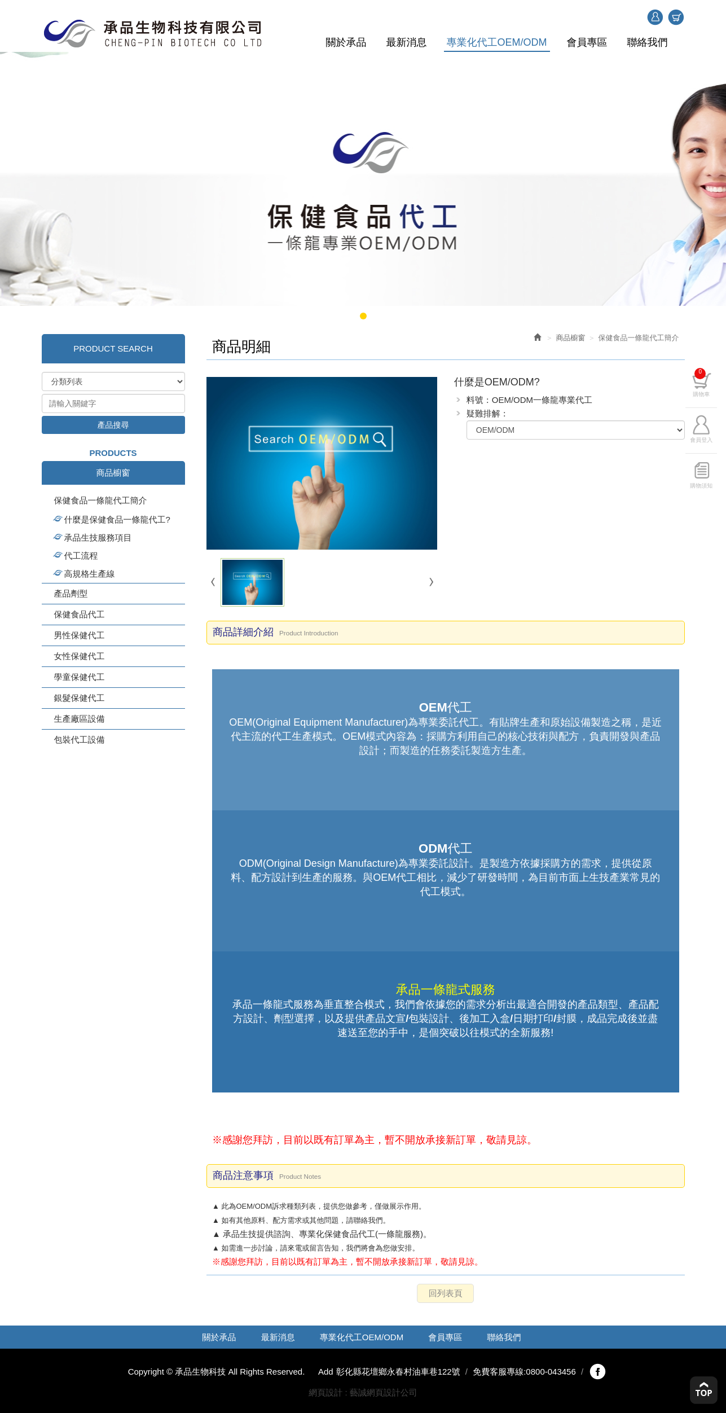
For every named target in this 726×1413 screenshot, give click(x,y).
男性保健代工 (79, 635)
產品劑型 (71, 593)
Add (325, 1371)
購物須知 (708, 483)
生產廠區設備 (79, 718)
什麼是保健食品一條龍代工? (117, 519)
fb (597, 1372)
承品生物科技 (153, 33)
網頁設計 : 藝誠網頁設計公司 (363, 1392)
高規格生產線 (89, 573)
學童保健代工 (79, 677)
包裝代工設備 (79, 739)
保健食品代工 (79, 614)
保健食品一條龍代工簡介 (100, 500)
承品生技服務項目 (98, 537)
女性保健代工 (79, 656)
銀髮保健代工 (79, 698)
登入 (655, 17)
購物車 (676, 17)
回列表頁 (446, 1293)
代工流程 (81, 555)
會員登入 (708, 437)
